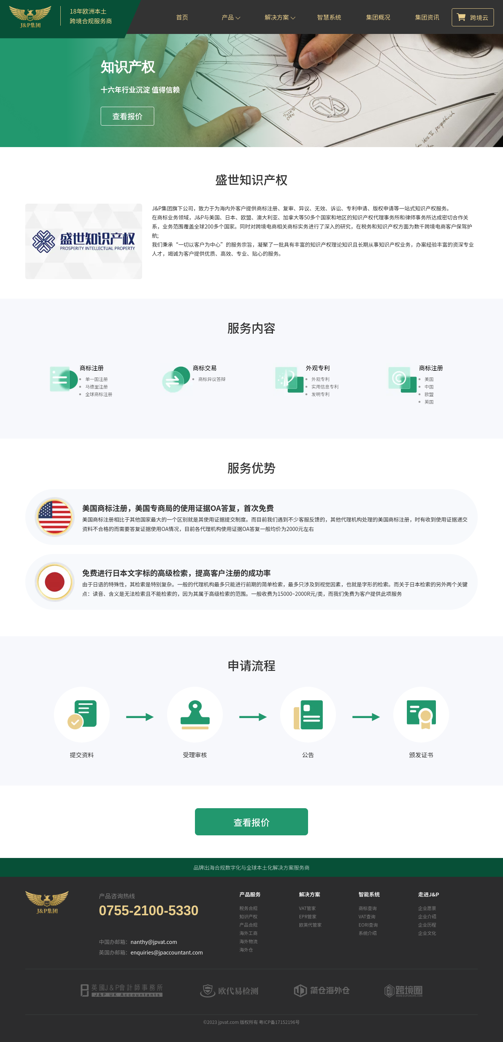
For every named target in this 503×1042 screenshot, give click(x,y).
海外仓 (246, 949)
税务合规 (248, 908)
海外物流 (248, 941)
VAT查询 (367, 916)
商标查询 (368, 908)
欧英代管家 (310, 924)
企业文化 (427, 933)
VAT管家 (307, 908)
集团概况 (378, 16)
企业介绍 (427, 916)
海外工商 (248, 933)
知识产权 (248, 916)
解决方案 (280, 16)
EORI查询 (368, 924)
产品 (231, 16)
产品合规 (248, 924)
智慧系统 (329, 16)
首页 (182, 16)
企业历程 (427, 924)
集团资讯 (427, 16)
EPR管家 (307, 916)
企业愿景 (427, 908)
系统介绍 (368, 933)
